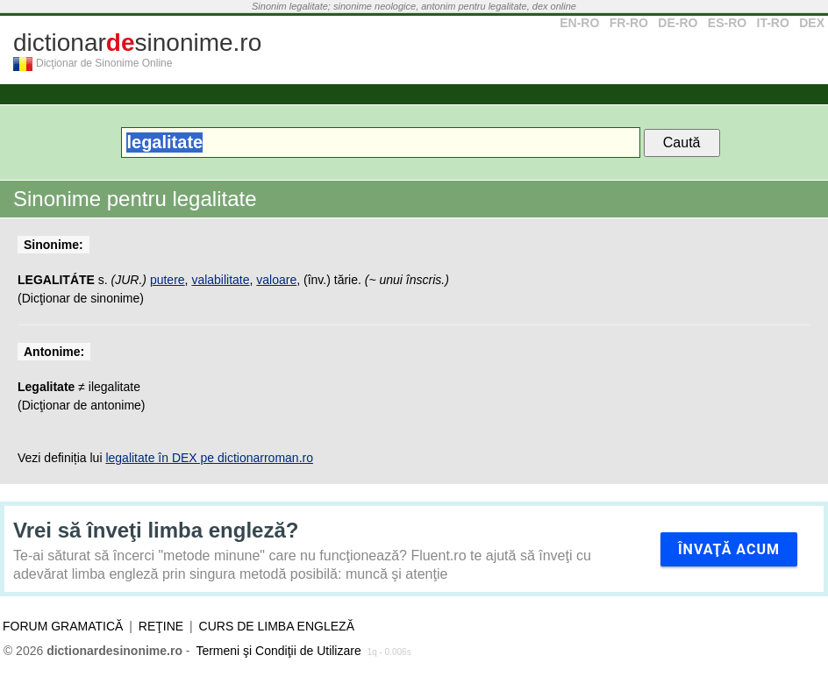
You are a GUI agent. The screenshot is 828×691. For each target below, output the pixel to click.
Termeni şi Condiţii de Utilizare (278, 651)
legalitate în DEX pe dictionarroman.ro (209, 458)
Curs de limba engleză (276, 626)
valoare (276, 280)
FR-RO (629, 23)
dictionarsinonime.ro (137, 42)
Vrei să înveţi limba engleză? (155, 530)
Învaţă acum (729, 549)
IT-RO (773, 23)
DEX (811, 23)
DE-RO (677, 23)
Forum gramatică (63, 626)
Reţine (161, 626)
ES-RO (727, 23)
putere (167, 280)
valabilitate (220, 280)
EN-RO (579, 23)
